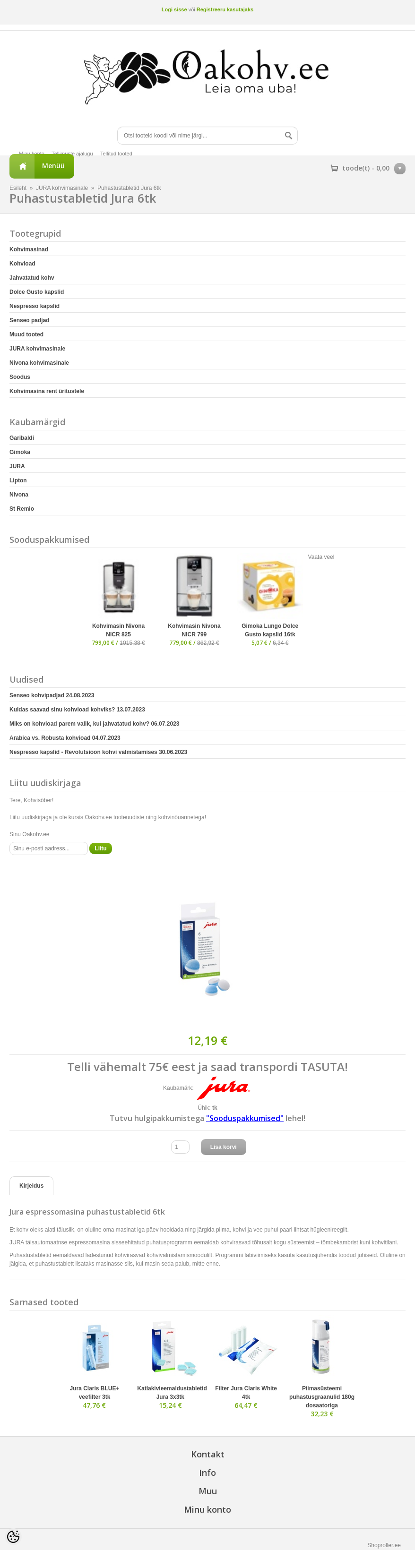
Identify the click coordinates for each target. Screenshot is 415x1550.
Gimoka (19, 452)
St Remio (21, 508)
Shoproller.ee (384, 1545)
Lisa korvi (223, 1147)
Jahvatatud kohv (31, 277)
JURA (17, 466)
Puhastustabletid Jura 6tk (129, 188)
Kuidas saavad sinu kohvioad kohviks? (77, 709)
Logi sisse (174, 9)
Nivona (18, 494)
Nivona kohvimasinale (39, 363)
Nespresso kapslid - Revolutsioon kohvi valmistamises (98, 752)
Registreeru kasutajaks (225, 9)
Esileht (17, 188)
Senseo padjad (29, 320)
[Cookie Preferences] (13, 1536)
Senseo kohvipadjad (51, 695)
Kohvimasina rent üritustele (46, 391)
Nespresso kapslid (34, 306)
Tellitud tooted (116, 153)
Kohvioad (22, 263)
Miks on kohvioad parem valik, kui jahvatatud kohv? (94, 723)
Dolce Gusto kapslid (36, 292)
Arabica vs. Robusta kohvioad (65, 738)
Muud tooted (26, 334)
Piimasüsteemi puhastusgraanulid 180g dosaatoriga (321, 1397)
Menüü (53, 165)
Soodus (19, 377)
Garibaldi (21, 438)
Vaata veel (321, 557)
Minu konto (31, 153)
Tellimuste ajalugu (72, 153)
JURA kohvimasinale (62, 188)
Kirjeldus (31, 1185)
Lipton (18, 480)
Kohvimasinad (28, 249)
